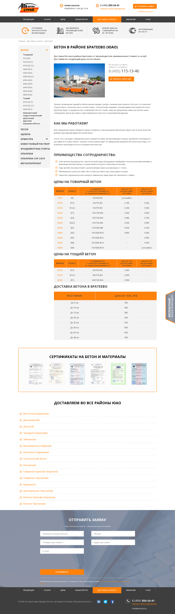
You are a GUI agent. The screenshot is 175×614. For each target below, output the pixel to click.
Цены (62, 19)
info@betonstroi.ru (145, 11)
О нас (148, 19)
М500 (60, 242)
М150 (60, 208)
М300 (60, 223)
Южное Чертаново (34, 503)
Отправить (61, 572)
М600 (60, 247)
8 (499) (109, 5)
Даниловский (31, 420)
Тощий (26, 98)
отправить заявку (145, 6)
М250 (60, 218)
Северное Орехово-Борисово (40, 471)
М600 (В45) (27, 95)
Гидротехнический (32, 115)
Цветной (27, 121)
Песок (24, 129)
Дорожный (28, 118)
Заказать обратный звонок (112, 9)
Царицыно (29, 484)
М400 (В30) (27, 84)
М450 (60, 237)
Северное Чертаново (36, 478)
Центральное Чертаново (38, 490)
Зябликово (29, 439)
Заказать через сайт (122, 79)
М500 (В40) (27, 91)
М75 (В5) (26, 58)
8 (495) (124, 71)
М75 (60, 198)
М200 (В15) (27, 69)
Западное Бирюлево (35, 433)
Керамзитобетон (31, 123)
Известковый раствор (35, 143)
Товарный (28, 54)
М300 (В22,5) (28, 76)
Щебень (26, 134)
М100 (60, 203)
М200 (60, 213)
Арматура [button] (27, 139)
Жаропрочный (30, 113)
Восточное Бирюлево (36, 413)
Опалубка (27, 153)
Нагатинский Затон (35, 458)
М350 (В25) (27, 80)
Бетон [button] (24, 50)
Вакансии (131, 19)
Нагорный (29, 465)
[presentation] (58, 561)
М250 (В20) (27, 73)
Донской (28, 426)
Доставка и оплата (107, 19)
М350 (60, 228)
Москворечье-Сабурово (37, 445)
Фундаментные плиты (35, 148)
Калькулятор (81, 19)
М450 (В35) (27, 87)
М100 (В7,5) (28, 62)
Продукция (28, 19)
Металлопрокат (31, 163)
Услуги (47, 19)
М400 (60, 232)
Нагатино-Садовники (36, 452)
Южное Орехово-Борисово (39, 497)
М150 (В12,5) (28, 65)
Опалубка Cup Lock (33, 158)
